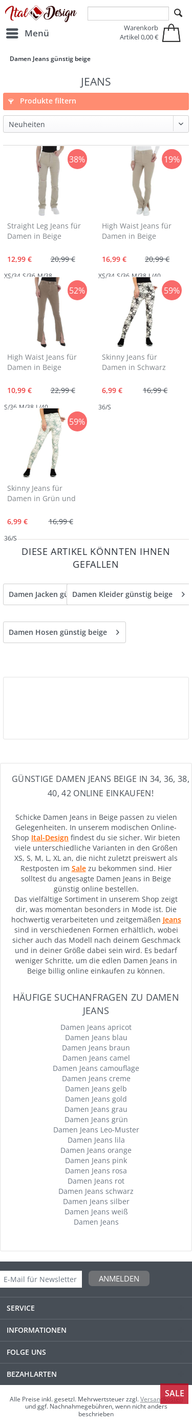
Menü (27, 32)
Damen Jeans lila (96, 1140)
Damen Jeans (96, 1222)
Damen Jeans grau (96, 1109)
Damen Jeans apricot (96, 1027)
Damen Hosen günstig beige (64, 630)
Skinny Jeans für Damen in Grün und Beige (41, 494)
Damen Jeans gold (96, 1099)
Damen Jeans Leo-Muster (96, 1129)
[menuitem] (27, 33)
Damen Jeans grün (96, 1119)
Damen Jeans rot (96, 1181)
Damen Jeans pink (96, 1160)
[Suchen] (178, 13)
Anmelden (119, 1278)
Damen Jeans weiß (96, 1211)
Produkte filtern (42, 101)
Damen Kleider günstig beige (128, 592)
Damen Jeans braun (96, 1047)
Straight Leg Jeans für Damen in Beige (44, 231)
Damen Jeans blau (96, 1037)
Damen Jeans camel (96, 1058)
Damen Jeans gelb (96, 1088)
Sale (174, 1393)
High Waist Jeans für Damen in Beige (137, 231)
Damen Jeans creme (96, 1078)
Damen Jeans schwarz (96, 1191)
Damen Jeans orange (96, 1150)
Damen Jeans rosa (96, 1170)
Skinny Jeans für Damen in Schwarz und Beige (134, 363)
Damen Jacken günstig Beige (64, 592)
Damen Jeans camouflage (96, 1068)
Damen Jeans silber (96, 1201)
